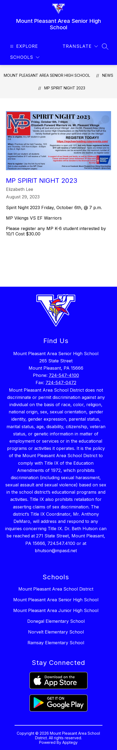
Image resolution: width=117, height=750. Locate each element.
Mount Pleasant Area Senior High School (47, 75)
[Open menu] (23, 46)
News (107, 75)
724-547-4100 (64, 375)
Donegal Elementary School (56, 621)
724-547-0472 (61, 382)
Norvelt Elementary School (56, 632)
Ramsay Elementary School (55, 642)
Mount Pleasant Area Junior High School (55, 610)
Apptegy (70, 742)
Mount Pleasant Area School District (55, 589)
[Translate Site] (80, 46)
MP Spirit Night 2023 (64, 88)
